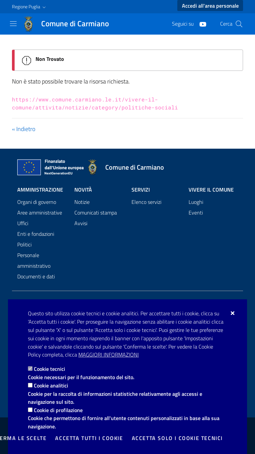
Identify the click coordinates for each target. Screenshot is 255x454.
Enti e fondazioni (35, 234)
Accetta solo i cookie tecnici (177, 438)
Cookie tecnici (49, 369)
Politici (24, 244)
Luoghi (196, 202)
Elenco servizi (146, 202)
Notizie (82, 202)
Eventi (196, 213)
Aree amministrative (39, 213)
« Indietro (23, 128)
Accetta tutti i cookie (89, 438)
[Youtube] (200, 24)
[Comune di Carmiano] (70, 24)
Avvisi (80, 223)
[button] (29, 6)
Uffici (22, 223)
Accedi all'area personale (210, 6)
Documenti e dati (36, 276)
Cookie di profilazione (58, 410)
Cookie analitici (51, 385)
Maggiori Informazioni (108, 355)
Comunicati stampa (95, 213)
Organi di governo (36, 202)
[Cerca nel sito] (239, 24)
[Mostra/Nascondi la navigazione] (13, 24)
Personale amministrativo (33, 260)
